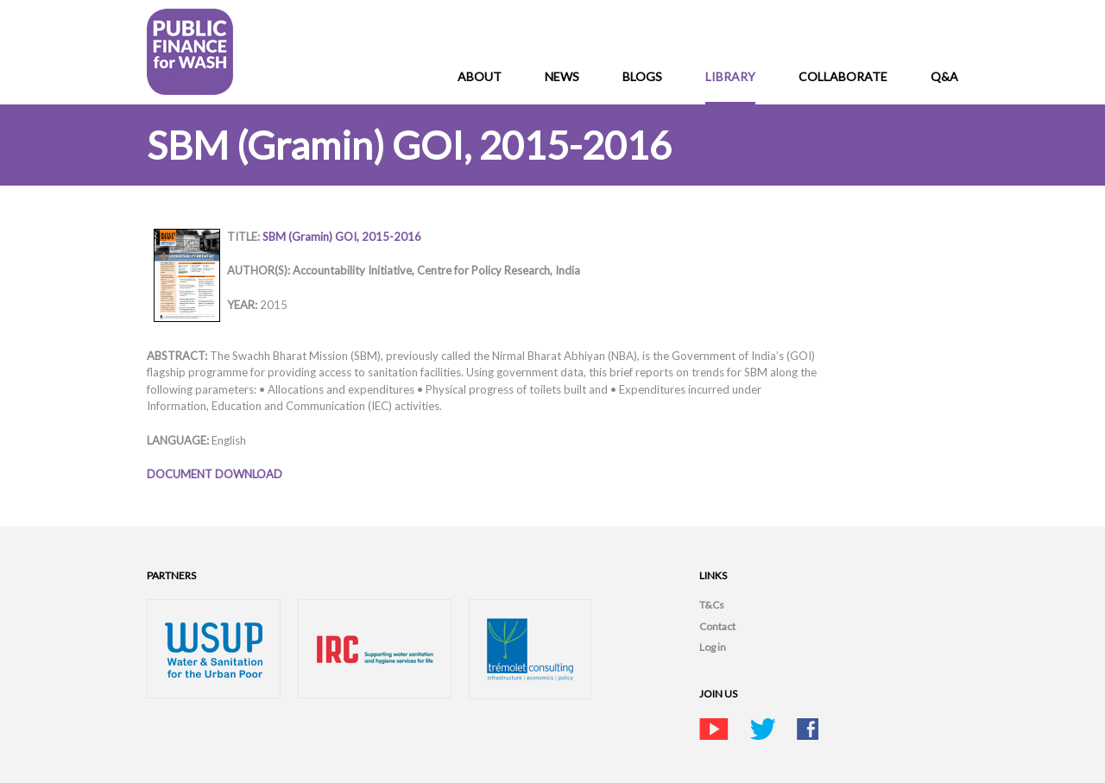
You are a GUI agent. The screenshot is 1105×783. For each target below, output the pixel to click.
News (562, 76)
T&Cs (711, 604)
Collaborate (843, 76)
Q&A (944, 76)
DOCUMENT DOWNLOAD (214, 474)
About (480, 76)
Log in (712, 647)
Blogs (642, 76)
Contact (717, 626)
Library (730, 76)
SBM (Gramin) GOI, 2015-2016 (341, 236)
